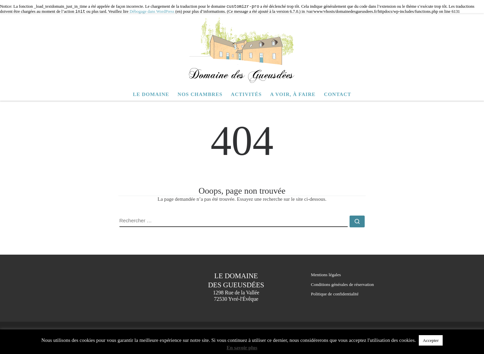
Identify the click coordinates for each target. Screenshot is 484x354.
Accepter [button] (431, 340)
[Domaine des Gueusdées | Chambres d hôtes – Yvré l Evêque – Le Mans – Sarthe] (242, 50)
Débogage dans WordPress (151, 11)
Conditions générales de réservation (342, 284)
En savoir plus (242, 347)
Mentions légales (326, 274)
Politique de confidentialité (335, 293)
